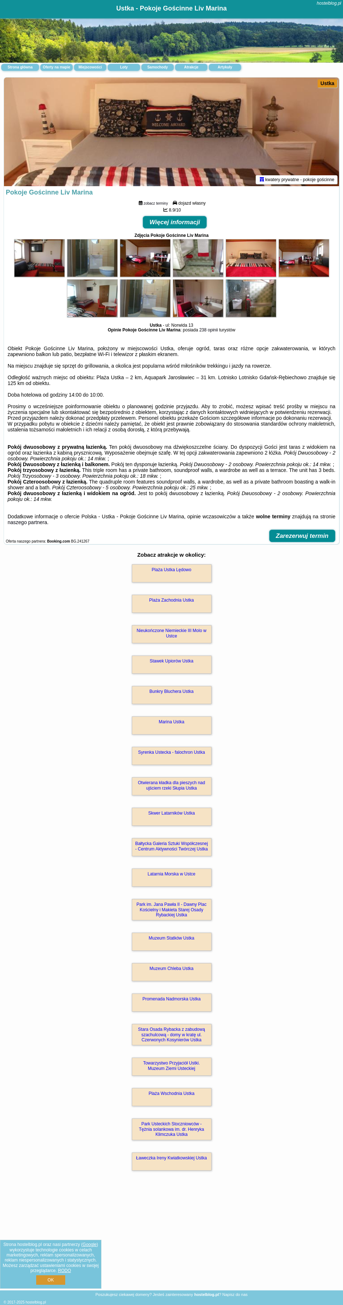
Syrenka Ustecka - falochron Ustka (171, 752)
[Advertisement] (171, 1238)
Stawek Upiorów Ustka (171, 661)
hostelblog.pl (329, 3)
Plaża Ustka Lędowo (171, 569)
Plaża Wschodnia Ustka (171, 1093)
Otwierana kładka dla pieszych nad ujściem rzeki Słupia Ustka (171, 785)
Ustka (327, 83)
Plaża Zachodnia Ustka (171, 600)
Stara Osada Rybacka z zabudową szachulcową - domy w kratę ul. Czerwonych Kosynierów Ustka (171, 1034)
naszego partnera (27, 522)
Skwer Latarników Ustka (171, 813)
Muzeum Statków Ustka (171, 938)
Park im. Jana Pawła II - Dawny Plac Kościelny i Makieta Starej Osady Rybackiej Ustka (171, 909)
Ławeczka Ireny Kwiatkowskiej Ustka (171, 1157)
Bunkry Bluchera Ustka (171, 691)
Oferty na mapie (56, 67)
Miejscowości (90, 67)
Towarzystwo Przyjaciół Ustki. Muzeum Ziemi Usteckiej (171, 1066)
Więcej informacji (175, 222)
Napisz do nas (235, 1294)
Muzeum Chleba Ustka (171, 968)
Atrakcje (191, 67)
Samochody (157, 67)
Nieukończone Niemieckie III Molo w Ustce (171, 633)
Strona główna (20, 67)
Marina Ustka (171, 721)
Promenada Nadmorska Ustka (171, 998)
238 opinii (208, 329)
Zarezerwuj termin (302, 535)
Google (90, 1244)
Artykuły (225, 67)
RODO (64, 1270)
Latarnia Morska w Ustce (171, 874)
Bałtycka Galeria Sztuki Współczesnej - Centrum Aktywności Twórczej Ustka (171, 846)
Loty (123, 67)
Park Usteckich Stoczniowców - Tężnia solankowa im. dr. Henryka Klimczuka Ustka (171, 1129)
